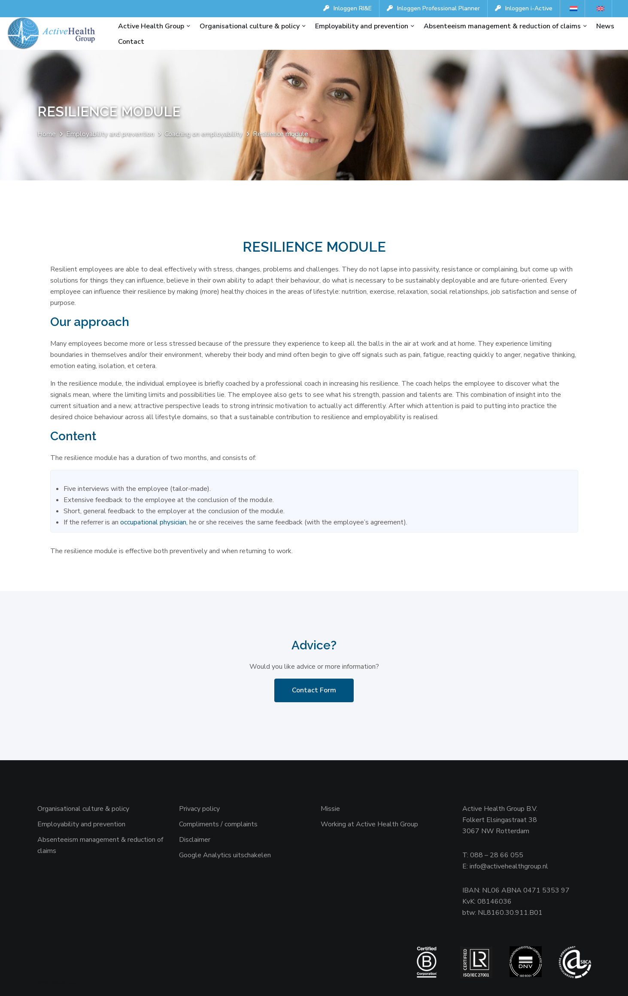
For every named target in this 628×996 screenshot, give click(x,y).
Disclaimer (194, 839)
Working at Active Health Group (369, 824)
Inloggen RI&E (347, 8)
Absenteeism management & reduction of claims (502, 26)
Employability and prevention (361, 26)
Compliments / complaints (218, 824)
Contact (131, 41)
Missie (330, 808)
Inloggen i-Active (523, 8)
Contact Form (314, 690)
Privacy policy (199, 808)
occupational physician (152, 522)
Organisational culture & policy (250, 26)
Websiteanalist (64, 982)
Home (46, 134)
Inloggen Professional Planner (433, 8)
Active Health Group (151, 26)
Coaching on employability (203, 134)
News (605, 26)
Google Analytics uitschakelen (225, 855)
